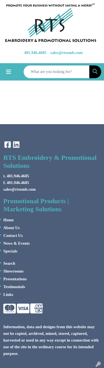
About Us (11, 227)
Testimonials (14, 286)
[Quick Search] (57, 71)
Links (8, 294)
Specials (10, 251)
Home (8, 220)
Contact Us (13, 235)
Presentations (15, 279)
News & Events (16, 243)
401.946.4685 (35, 52)
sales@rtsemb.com (66, 52)
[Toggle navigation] (8, 72)
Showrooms (13, 271)
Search (9, 263)
